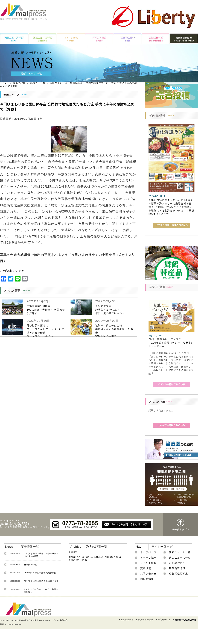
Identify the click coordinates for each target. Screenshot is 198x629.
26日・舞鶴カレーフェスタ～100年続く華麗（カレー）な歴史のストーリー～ (171, 343)
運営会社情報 (127, 619)
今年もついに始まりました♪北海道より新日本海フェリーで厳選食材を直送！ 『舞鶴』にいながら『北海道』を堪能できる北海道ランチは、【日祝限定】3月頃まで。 (171, 207)
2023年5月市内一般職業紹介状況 (40, 573)
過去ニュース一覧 (180, 557)
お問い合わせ (148, 573)
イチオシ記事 (148, 557)
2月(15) (73, 560)
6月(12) (90, 557)
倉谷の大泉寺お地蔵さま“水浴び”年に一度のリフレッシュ (110, 309)
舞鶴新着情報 (177, 568)
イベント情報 (148, 563)
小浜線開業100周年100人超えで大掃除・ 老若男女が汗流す (46, 309)
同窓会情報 (147, 578)
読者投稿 (145, 568)
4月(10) (107, 557)
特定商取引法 (164, 619)
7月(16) (81, 557)
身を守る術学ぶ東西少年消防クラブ (41, 581)
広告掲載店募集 (178, 573)
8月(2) (73, 557)
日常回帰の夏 (30, 565)
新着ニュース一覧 (180, 552)
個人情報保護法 (145, 619)
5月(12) (98, 557)
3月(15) (116, 557)
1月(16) (82, 560)
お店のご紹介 (177, 563)
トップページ (148, 552)
